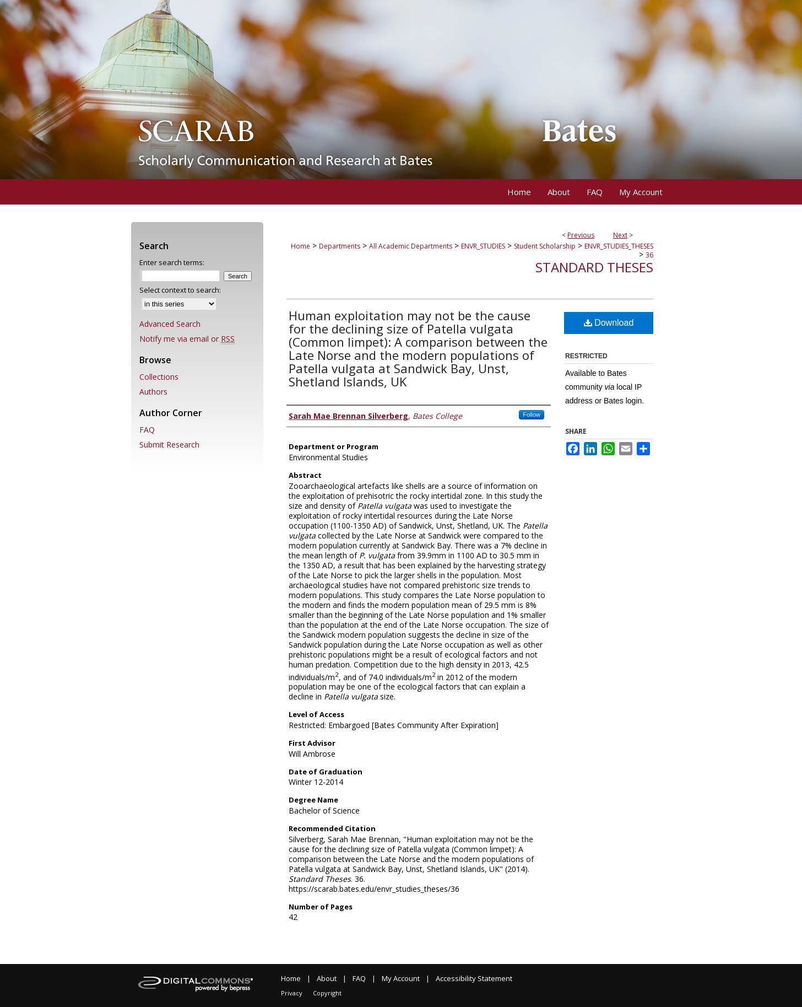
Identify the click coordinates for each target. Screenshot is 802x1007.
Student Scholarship (545, 246)
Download (609, 322)
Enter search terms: (171, 262)
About (327, 978)
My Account (401, 978)
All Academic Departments (410, 246)
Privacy (291, 993)
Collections (158, 376)
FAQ (147, 429)
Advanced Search (170, 324)
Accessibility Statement (474, 978)
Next (620, 235)
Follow (531, 414)
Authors (153, 391)
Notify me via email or (187, 338)
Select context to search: (180, 290)
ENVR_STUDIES (483, 246)
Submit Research (169, 444)
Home (300, 246)
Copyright (327, 993)
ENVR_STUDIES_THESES (618, 246)
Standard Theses (594, 267)
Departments (339, 246)
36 (649, 255)
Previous (580, 235)
